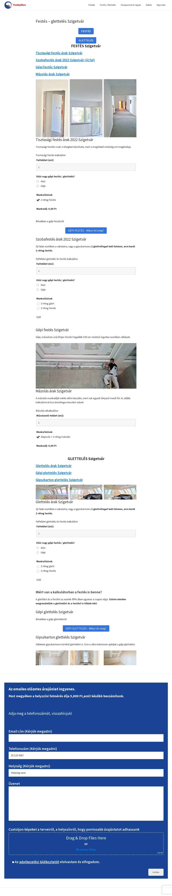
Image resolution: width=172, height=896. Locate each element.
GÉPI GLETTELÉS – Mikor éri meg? (86, 628)
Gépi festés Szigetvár (51, 67)
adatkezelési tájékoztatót (39, 862)
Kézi (43, 181)
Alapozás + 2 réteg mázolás (55, 436)
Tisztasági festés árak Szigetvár (59, 53)
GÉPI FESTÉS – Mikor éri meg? (86, 230)
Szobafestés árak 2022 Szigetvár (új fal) (65, 60)
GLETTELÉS (86, 40)
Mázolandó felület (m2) (50, 415)
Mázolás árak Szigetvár (53, 74)
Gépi (43, 186)
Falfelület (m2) (45, 160)
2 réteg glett (47, 303)
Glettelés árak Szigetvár (54, 465)
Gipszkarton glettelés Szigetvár (59, 480)
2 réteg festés (48, 199)
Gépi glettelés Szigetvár (54, 472)
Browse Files (86, 849)
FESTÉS (86, 31)
